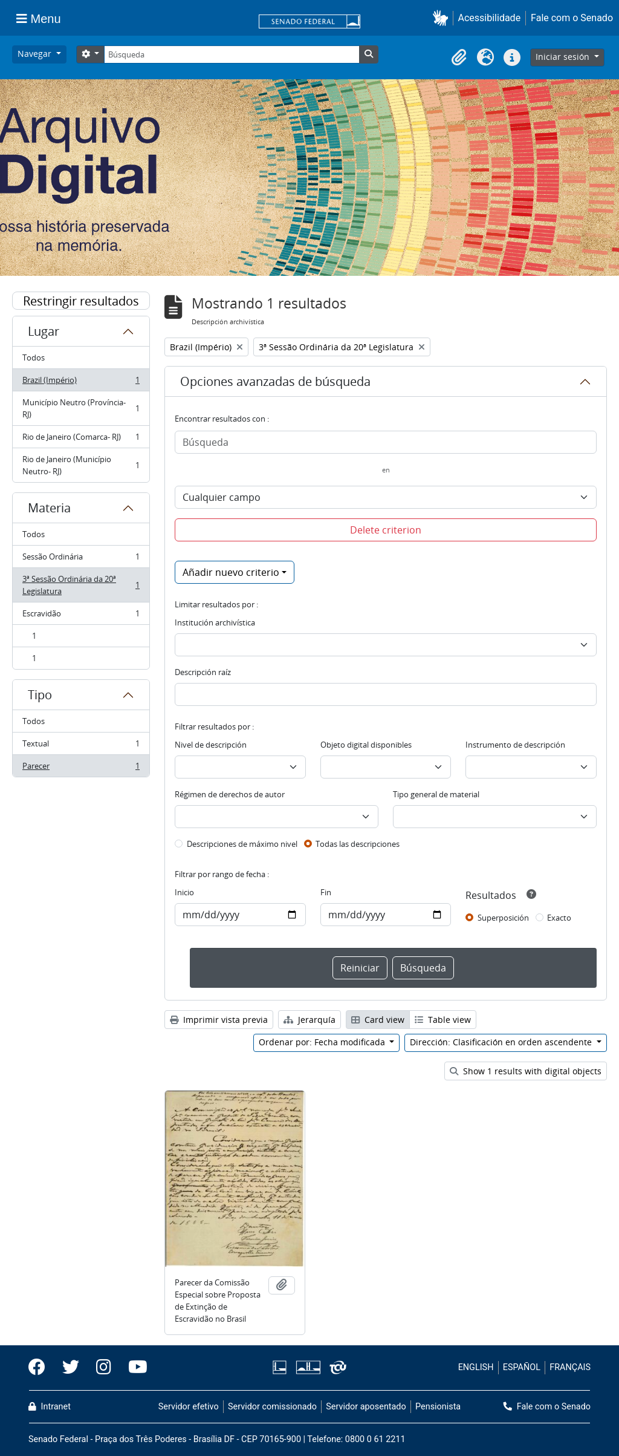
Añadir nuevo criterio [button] (231, 572)
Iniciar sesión (564, 56)
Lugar (43, 331)
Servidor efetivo (188, 1407)
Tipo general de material (436, 794)
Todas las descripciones (358, 843)
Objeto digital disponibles (366, 744)
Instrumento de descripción (515, 744)
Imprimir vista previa (219, 1019)
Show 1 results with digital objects (525, 1071)
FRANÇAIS (570, 1367)
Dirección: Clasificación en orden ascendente (502, 1042)
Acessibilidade (489, 18)
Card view (377, 1019)
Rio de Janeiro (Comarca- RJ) (81, 439)
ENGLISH (476, 1367)
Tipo (40, 695)
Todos (33, 357)
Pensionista (438, 1407)
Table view (443, 1019)
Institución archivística (215, 622)
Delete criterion (385, 530)
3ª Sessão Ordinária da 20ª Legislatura (81, 584)
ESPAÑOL (521, 1367)
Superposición (503, 917)
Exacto (559, 917)
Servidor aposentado (366, 1407)
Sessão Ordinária (81, 559)
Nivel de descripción (211, 744)
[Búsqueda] (231, 54)
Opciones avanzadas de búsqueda (275, 381)
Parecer (81, 768)
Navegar (36, 53)
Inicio (184, 892)
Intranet (49, 1407)
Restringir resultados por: (81, 301)
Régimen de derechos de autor (230, 794)
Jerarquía (309, 1019)
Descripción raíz (203, 672)
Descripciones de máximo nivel (242, 843)
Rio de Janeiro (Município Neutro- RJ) (81, 465)
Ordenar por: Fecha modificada (323, 1042)
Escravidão (81, 616)
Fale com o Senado (572, 18)
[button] (443, 18)
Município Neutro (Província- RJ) (81, 408)
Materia (49, 508)
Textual (81, 746)
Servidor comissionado (272, 1407)
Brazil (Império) (81, 382)
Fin (325, 892)
